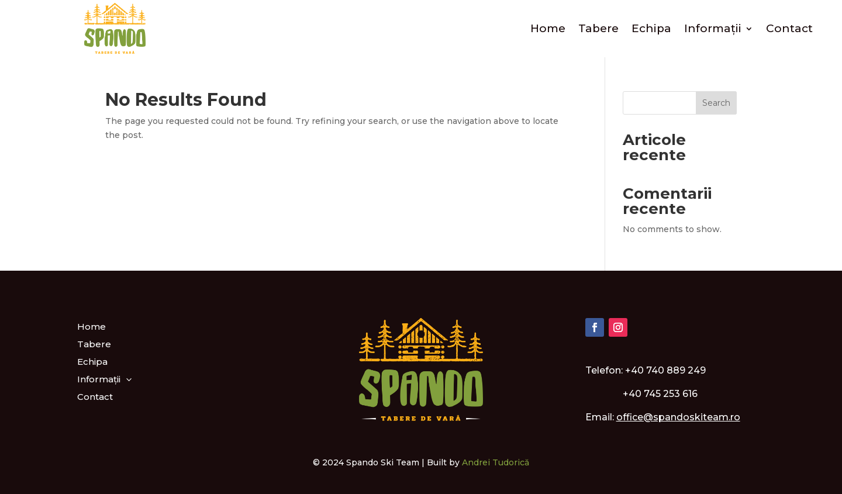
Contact (789, 28)
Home (547, 28)
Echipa (651, 28)
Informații (712, 28)
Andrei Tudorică (495, 462)
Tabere (598, 28)
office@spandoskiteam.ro (678, 417)
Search (716, 103)
